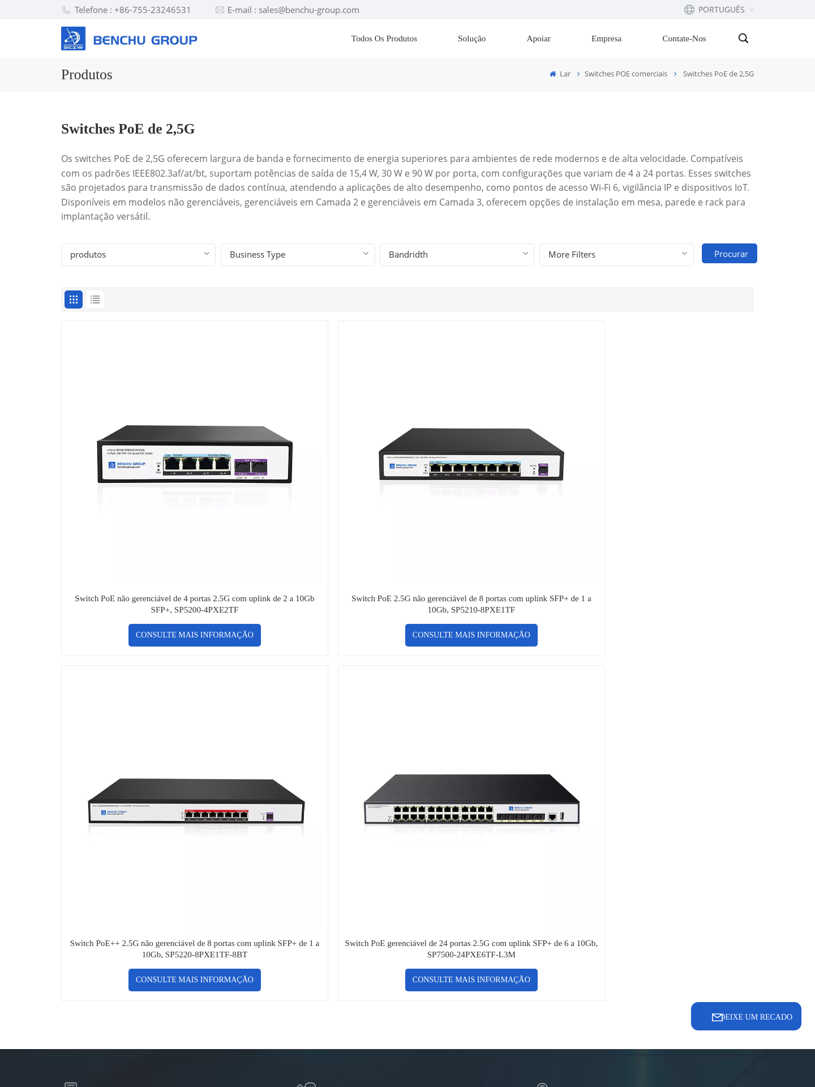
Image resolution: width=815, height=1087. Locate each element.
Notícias (320, 932)
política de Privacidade (495, 1061)
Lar (560, 74)
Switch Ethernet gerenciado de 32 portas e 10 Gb (496, 943)
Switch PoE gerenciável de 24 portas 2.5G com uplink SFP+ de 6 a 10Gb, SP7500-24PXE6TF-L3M (671, 507)
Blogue (318, 851)
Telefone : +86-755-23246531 (126, 9)
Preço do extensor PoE (485, 880)
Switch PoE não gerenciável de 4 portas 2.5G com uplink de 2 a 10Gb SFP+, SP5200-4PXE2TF (144, 507)
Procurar (735, 253)
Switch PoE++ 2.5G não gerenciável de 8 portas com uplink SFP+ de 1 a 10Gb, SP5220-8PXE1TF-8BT (495, 507)
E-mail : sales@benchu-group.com (287, 9)
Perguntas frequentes (352, 830)
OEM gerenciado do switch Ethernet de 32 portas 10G (495, 978)
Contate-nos (686, 38)
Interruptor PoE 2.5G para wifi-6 (492, 818)
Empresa (608, 38)
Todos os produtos (386, 38)
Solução (474, 38)
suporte (320, 891)
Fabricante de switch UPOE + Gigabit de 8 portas (498, 908)
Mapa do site (382, 1061)
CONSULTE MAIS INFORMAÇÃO (144, 545)
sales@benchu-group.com (130, 679)
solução (320, 871)
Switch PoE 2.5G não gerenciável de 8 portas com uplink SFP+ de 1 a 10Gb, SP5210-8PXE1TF (319, 507)
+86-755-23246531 (354, 679)
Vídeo (315, 912)
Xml (429, 1061)
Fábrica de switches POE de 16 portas (496, 853)
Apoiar (540, 38)
